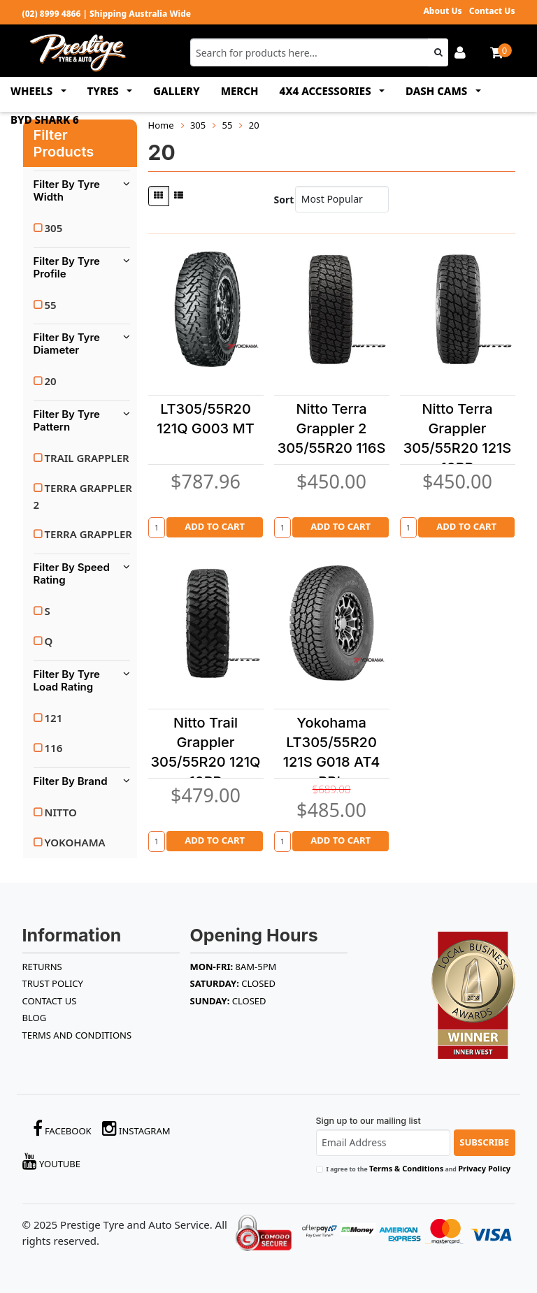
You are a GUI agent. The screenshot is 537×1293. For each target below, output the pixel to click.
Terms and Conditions (77, 1035)
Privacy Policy (484, 1168)
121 (54, 718)
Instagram (136, 1128)
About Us (442, 11)
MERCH (240, 91)
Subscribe (484, 1142)
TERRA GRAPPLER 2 (83, 496)
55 (51, 305)
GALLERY (176, 91)
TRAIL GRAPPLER (87, 458)
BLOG (34, 1017)
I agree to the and (419, 1168)
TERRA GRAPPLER (88, 534)
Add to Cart (215, 526)
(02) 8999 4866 (51, 14)
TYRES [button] (104, 91)
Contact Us (492, 11)
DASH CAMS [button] (438, 91)
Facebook (62, 1128)
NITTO (61, 812)
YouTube (51, 1161)
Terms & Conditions (406, 1168)
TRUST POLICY (52, 983)
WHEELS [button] (32, 91)
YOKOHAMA (75, 842)
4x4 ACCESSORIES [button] (327, 91)
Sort (281, 199)
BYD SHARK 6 (44, 120)
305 (54, 228)
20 (51, 381)
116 (54, 748)
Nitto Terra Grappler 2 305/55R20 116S (332, 428)
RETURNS (42, 966)
